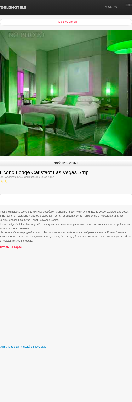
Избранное (110, 6)
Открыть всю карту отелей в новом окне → (24, 346)
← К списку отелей (66, 21)
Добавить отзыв (66, 163)
